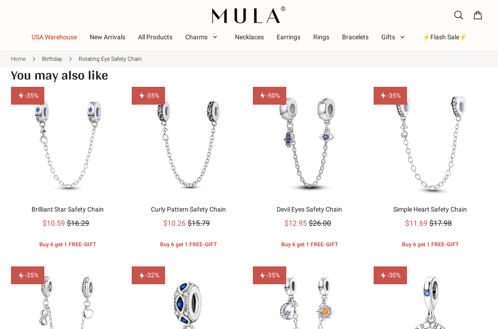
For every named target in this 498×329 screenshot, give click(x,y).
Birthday (52, 59)
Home (18, 59)
